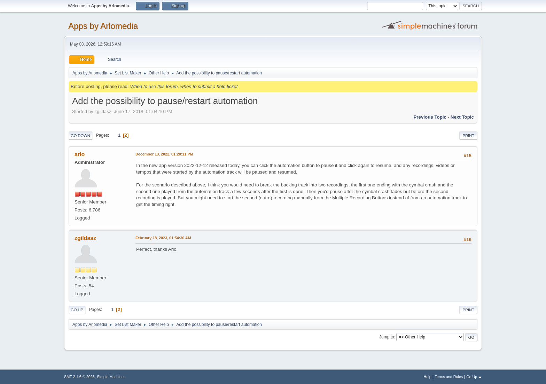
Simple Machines (111, 377)
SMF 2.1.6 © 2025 (79, 377)
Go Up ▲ (474, 377)
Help (427, 377)
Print (468, 136)
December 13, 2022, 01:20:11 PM (164, 154)
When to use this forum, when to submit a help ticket (183, 86)
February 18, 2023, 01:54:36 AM (163, 238)
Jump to (386, 337)
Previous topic (429, 117)
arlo (80, 154)
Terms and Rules (449, 377)
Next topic (462, 117)
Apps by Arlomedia (103, 26)
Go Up (77, 310)
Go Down (80, 136)
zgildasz (85, 238)
